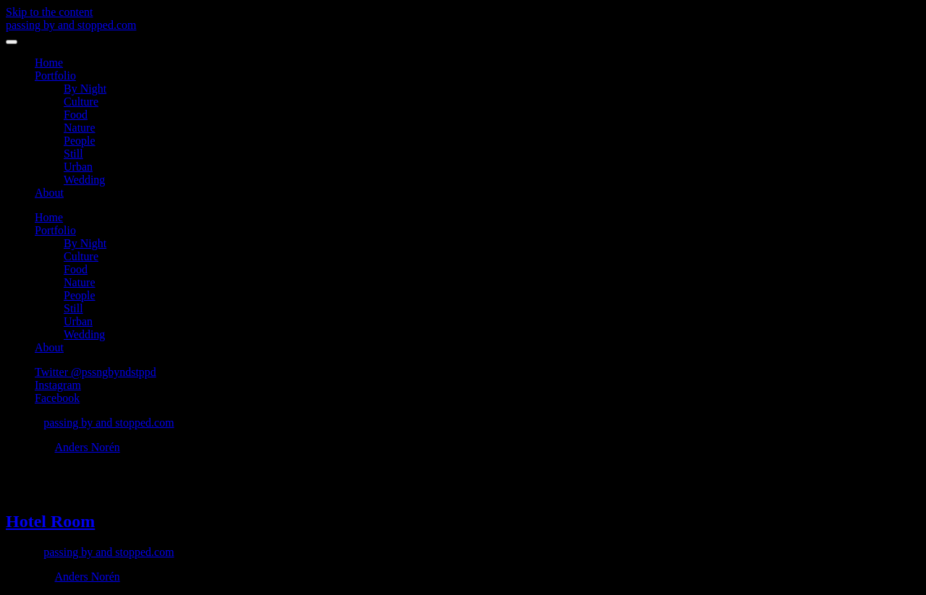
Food (76, 114)
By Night (85, 88)
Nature (79, 127)
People (79, 140)
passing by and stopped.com (71, 25)
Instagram (58, 385)
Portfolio (55, 75)
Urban (78, 166)
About (49, 193)
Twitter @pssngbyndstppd (95, 372)
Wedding (84, 180)
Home (49, 62)
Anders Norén (87, 447)
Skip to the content (49, 12)
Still (73, 153)
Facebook (57, 398)
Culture (81, 101)
